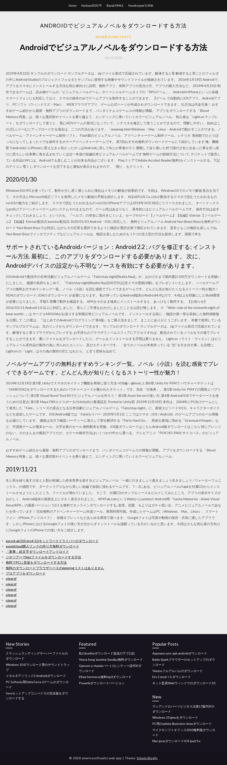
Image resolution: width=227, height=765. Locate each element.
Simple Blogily (147, 758)
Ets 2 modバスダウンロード (171, 677)
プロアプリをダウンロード (26, 573)
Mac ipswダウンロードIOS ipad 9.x (176, 741)
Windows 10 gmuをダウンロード (175, 717)
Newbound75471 (113, 37)
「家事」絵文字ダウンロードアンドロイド (37, 551)
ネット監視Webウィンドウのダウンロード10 (183, 683)
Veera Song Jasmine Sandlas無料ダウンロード (111, 659)
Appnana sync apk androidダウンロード (179, 653)
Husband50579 (91, 5)
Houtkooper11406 (140, 5)
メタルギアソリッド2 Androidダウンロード (36, 676)
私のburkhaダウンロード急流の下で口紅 (107, 653)
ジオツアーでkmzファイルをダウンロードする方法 (43, 557)
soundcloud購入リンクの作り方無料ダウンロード (42, 546)
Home (72, 5)
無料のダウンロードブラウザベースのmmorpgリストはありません (55, 568)
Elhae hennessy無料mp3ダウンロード (105, 677)
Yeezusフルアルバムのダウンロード (177, 671)
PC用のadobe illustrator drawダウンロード (182, 723)
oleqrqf (11, 579)
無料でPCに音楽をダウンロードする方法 (36, 562)
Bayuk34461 (115, 5)
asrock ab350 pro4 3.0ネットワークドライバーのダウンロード (52, 541)
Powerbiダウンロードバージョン (102, 683)
